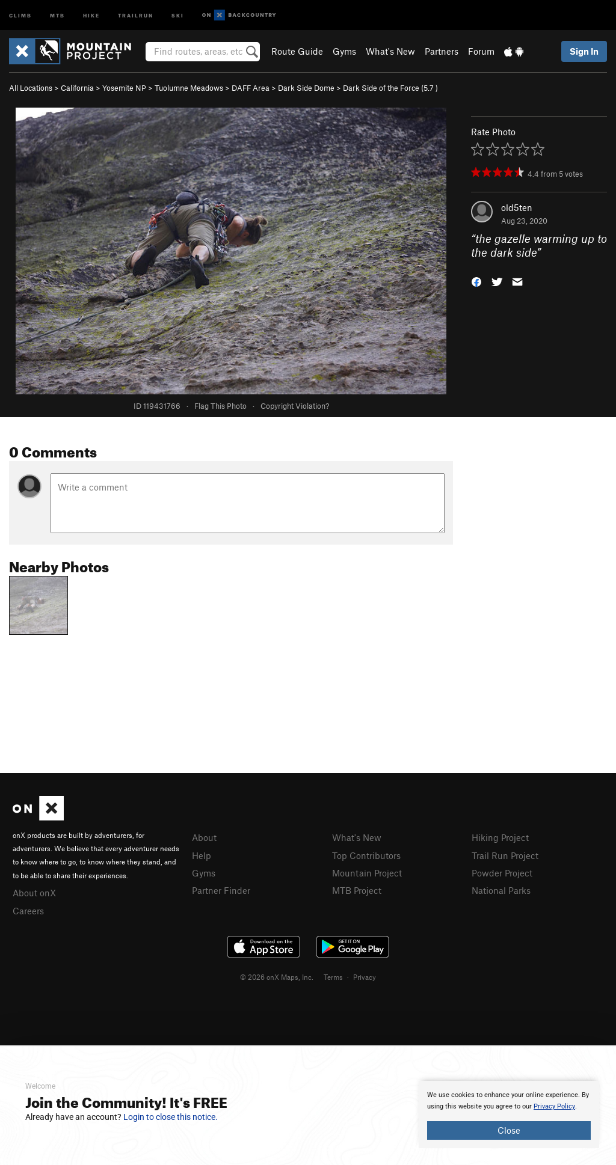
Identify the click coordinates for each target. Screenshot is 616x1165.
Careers (28, 910)
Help (201, 855)
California (77, 88)
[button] (476, 280)
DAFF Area (251, 88)
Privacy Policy (554, 1106)
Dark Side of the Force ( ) (390, 88)
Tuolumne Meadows (189, 88)
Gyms (344, 51)
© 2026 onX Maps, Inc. (276, 977)
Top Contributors (366, 855)
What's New (390, 51)
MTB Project (356, 890)
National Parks (501, 890)
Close (508, 1130)
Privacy (364, 977)
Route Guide (297, 51)
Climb (20, 15)
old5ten (516, 207)
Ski (177, 15)
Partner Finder (221, 890)
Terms (333, 977)
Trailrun (135, 15)
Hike (91, 15)
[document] (509, 1114)
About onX (34, 892)
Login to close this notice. (170, 1117)
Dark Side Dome (306, 88)
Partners (441, 51)
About (204, 837)
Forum (481, 51)
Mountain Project (367, 872)
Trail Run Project (505, 855)
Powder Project (502, 872)
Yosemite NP (124, 88)
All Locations (30, 88)
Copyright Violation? (294, 406)
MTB (57, 15)
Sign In (584, 51)
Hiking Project (500, 837)
